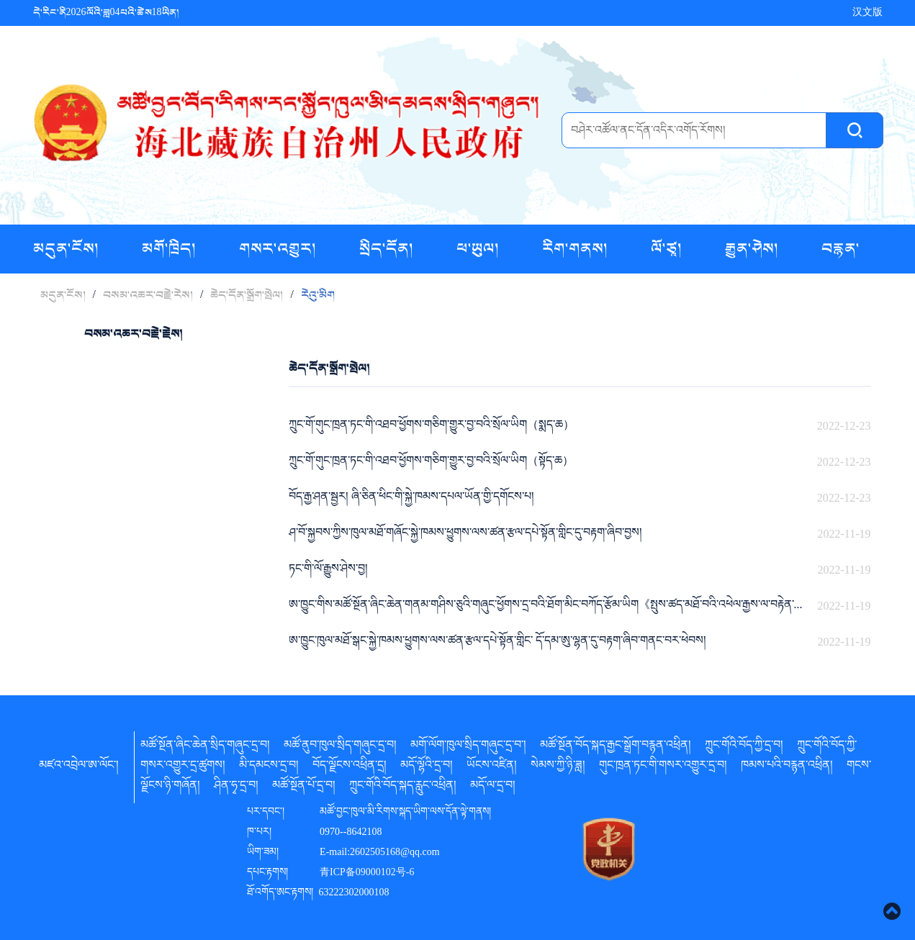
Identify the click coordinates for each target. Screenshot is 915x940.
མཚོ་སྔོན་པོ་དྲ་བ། (303, 787)
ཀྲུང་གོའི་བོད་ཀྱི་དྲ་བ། (744, 747)
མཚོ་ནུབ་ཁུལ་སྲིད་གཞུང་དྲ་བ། (340, 747)
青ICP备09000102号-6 (367, 874)
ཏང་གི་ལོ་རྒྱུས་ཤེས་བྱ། (328, 571)
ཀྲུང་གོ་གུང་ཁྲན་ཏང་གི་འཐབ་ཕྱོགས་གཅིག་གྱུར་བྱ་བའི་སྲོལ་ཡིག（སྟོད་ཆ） (431, 463)
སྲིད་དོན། (388, 249)
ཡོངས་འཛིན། (491, 767)
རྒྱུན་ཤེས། (753, 249)
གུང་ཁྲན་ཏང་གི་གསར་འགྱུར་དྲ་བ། (663, 767)
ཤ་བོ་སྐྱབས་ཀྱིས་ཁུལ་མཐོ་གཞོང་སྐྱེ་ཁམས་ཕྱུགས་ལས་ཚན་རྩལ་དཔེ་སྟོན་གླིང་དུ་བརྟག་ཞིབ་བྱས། (465, 535)
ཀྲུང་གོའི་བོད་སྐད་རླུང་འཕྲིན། (402, 787)
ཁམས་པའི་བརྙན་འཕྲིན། (787, 767)
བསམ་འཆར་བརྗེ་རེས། (148, 295)
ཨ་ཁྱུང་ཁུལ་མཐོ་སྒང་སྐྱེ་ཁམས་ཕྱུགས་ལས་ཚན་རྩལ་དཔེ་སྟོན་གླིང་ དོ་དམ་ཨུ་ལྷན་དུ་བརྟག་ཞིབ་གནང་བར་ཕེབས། (497, 643)
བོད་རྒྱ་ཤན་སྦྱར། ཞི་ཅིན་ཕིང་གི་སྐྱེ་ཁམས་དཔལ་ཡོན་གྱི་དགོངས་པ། (411, 499)
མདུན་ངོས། (67, 249)
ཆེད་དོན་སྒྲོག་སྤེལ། (246, 295)
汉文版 (867, 12)
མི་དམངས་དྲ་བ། (269, 767)
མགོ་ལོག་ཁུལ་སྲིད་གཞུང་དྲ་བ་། (468, 747)
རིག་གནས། (576, 249)
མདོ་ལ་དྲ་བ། (492, 787)
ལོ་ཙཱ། (668, 249)
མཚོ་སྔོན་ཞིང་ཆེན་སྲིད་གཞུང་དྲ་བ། (205, 747)
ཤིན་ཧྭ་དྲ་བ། (236, 787)
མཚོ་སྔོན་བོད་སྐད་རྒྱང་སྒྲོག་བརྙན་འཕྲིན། (615, 747)
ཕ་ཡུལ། (479, 249)
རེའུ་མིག (318, 295)
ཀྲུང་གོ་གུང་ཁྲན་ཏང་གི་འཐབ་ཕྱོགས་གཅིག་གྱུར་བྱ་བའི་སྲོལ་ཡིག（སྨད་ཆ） (431, 427)
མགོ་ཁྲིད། (170, 249)
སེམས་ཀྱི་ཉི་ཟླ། (558, 767)
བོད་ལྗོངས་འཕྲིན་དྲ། (349, 767)
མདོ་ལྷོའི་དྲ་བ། (426, 767)
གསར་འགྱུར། (279, 249)
